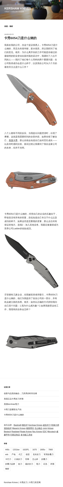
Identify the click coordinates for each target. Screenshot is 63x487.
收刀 (20, 464)
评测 (52, 464)
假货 (28, 454)
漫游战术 (8, 428)
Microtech (51, 432)
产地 (13, 454)
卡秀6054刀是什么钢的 (20, 38)
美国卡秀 (13, 140)
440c (7, 450)
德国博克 (30, 428)
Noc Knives (37, 432)
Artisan (50, 428)
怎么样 (35, 459)
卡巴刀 (8, 459)
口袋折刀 (18, 459)
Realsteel (15, 432)
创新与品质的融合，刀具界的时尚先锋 (20, 393)
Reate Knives (26, 432)
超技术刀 (47, 425)
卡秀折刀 (23, 482)
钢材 (7, 469)
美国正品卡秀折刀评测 (13, 399)
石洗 (45, 464)
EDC (45, 432)
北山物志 (38, 428)
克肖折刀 (37, 454)
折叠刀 (44, 459)
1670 (34, 450)
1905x (42, 450)
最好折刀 (29, 464)
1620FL (26, 450)
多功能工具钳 (26, 435)
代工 (21, 454)
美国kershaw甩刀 (11, 404)
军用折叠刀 (48, 454)
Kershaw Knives (17, 8)
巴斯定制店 (15, 435)
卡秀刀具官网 (35, 482)
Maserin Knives (18, 428)
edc (6, 454)
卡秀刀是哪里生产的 (12, 409)
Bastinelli (17, 425)
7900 (50, 450)
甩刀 (38, 464)
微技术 (25, 425)
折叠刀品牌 (10, 464)
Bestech (7, 432)
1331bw (16, 450)
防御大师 (55, 425)
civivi (45, 428)
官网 (27, 459)
